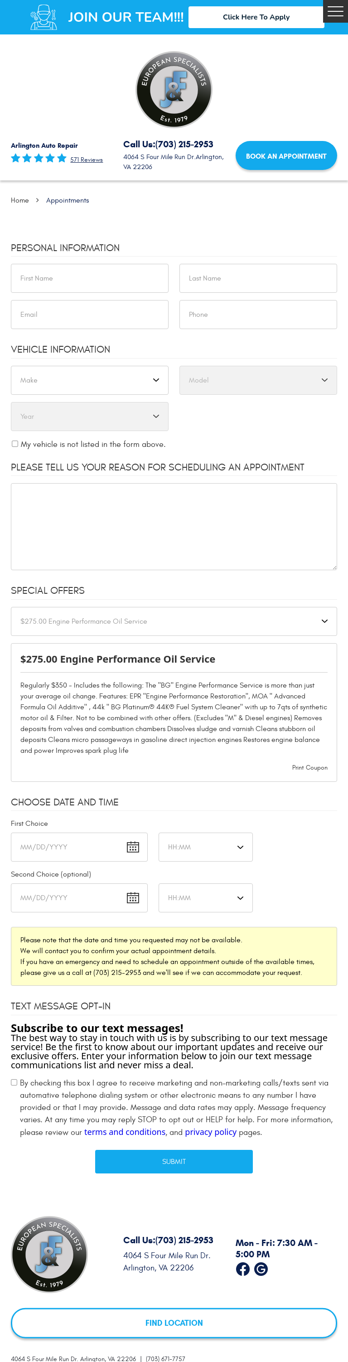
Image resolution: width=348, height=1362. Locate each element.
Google (261, 1267)
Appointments (67, 200)
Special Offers (48, 590)
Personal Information (65, 248)
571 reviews (86, 160)
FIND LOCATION (174, 1323)
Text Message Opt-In (61, 1006)
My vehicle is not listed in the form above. (93, 444)
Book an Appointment (286, 156)
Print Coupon (310, 767)
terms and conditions (124, 1131)
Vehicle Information (60, 349)
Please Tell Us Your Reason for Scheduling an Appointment (157, 467)
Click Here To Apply (256, 17)
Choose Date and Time (65, 802)
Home (20, 200)
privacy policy (211, 1131)
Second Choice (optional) (51, 874)
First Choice (29, 823)
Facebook (243, 1267)
